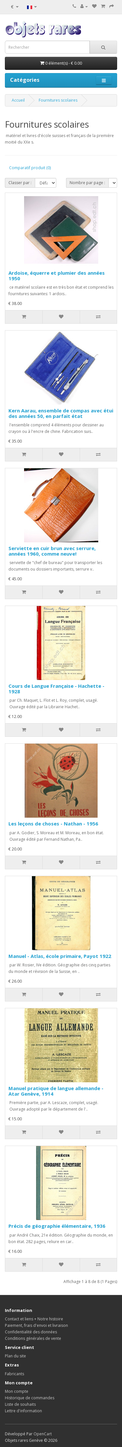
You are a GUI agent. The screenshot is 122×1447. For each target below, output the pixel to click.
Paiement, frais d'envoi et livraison (36, 1325)
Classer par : (20, 182)
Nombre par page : (87, 182)
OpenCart (43, 1434)
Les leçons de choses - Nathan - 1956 (53, 823)
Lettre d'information (23, 1411)
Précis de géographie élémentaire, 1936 (56, 1226)
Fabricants (14, 1374)
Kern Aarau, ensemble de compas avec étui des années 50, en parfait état (60, 413)
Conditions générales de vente (33, 1338)
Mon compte (16, 1391)
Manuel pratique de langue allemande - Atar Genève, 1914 (55, 1091)
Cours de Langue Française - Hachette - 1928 (56, 689)
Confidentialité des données (31, 1332)
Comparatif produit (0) (30, 167)
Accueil (18, 100)
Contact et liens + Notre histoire (34, 1319)
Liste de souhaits (20, 1404)
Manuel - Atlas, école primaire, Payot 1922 (59, 956)
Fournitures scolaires (58, 100)
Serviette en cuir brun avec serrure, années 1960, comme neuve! (52, 551)
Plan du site (15, 1356)
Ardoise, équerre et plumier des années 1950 (56, 276)
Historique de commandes (29, 1398)
